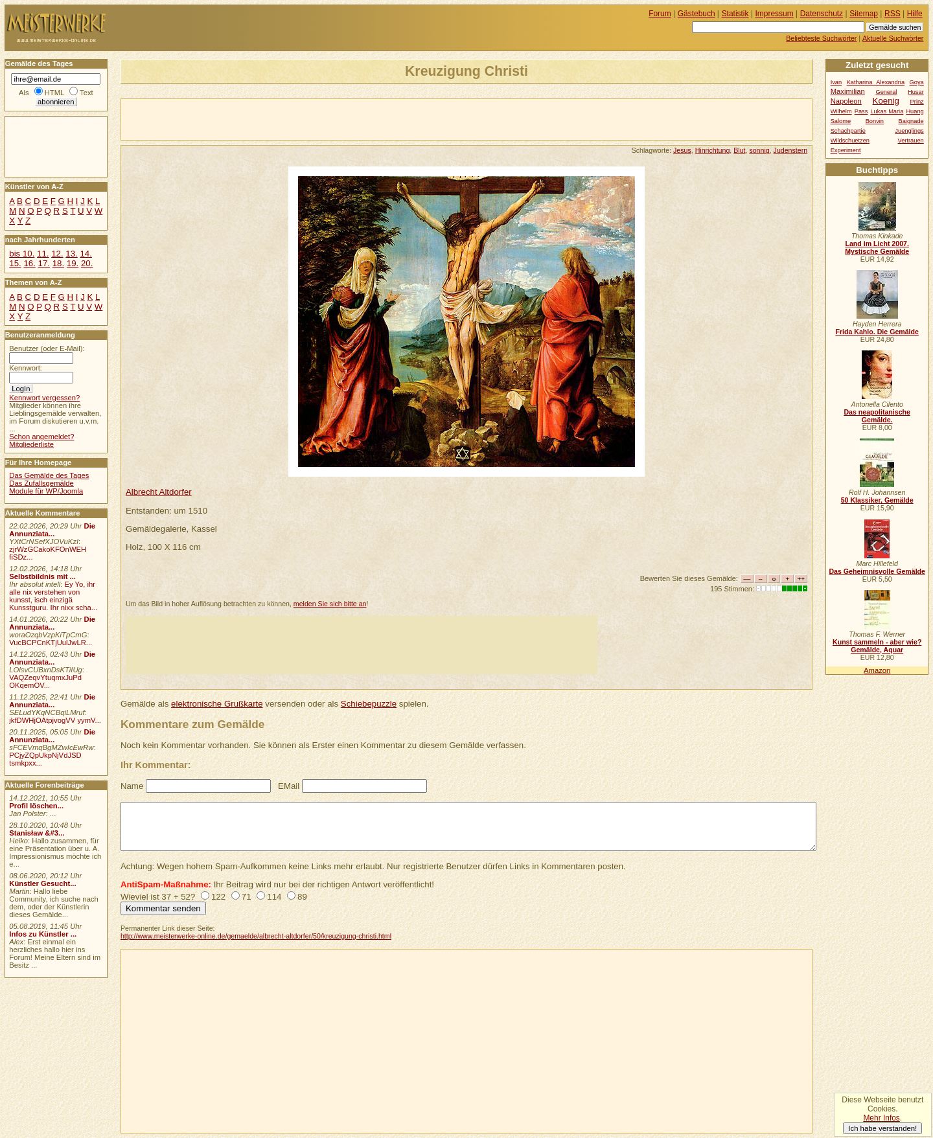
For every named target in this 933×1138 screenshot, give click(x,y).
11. (43, 253)
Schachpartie (848, 131)
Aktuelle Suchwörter (892, 38)
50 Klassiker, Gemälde (877, 500)
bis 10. (21, 253)
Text (86, 93)
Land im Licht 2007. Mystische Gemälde (877, 247)
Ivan (836, 82)
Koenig (886, 101)
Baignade (911, 121)
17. (44, 263)
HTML (54, 93)
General (886, 92)
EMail (288, 786)
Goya (917, 82)
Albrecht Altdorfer (159, 492)
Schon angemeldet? (41, 436)
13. (71, 253)
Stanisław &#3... (36, 833)
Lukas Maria (886, 111)
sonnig (759, 150)
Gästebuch (696, 13)
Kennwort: (25, 368)
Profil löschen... (36, 806)
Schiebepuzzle (369, 704)
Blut (739, 150)
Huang (914, 111)
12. (57, 253)
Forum (660, 13)
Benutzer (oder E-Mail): (46, 348)
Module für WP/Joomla (46, 491)
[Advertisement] (272, 118)
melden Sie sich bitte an (330, 604)
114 (274, 897)
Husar (916, 92)
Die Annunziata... (52, 530)
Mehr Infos (881, 1117)
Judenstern (791, 150)
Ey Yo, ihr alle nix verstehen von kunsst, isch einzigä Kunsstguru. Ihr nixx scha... (53, 595)
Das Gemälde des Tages (49, 475)
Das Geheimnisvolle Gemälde (877, 571)
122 (218, 897)
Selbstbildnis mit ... (42, 576)
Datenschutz (821, 13)
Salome (841, 121)
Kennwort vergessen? (44, 398)
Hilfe (915, 13)
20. (87, 263)
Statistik (735, 13)
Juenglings (909, 131)
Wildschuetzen (850, 140)
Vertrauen (911, 140)
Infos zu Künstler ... (42, 934)
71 (246, 897)
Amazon (877, 670)
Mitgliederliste (31, 444)
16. (29, 263)
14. (85, 253)
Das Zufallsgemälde (41, 483)
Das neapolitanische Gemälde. (877, 416)
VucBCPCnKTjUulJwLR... (50, 642)
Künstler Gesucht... (42, 883)
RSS (892, 13)
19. (72, 263)
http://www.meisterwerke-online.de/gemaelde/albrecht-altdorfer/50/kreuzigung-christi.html (256, 936)
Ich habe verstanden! (882, 1128)
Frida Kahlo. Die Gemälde (877, 332)
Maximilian (848, 91)
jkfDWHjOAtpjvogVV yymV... (55, 720)
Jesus (682, 150)
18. (58, 263)
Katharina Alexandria (875, 82)
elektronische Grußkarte (217, 704)
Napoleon (846, 101)
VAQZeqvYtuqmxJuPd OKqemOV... (45, 681)
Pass (861, 111)
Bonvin (875, 121)
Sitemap (863, 13)
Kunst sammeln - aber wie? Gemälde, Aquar (877, 646)
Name (132, 786)
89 (302, 897)
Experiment (846, 150)
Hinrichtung (712, 150)
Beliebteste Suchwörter (821, 38)
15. (15, 263)
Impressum (774, 13)
